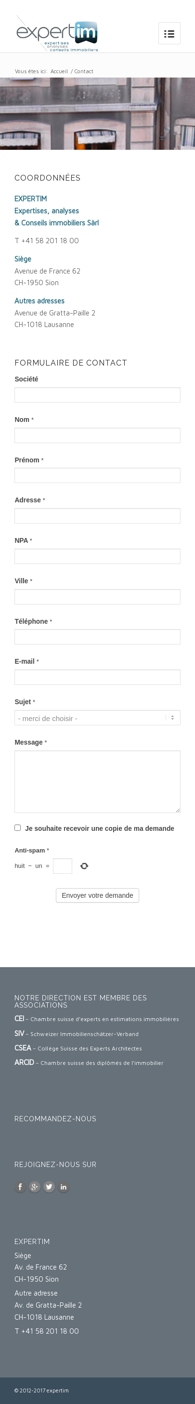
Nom (24, 419)
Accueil (59, 71)
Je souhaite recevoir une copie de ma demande (94, 828)
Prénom (28, 460)
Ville (23, 581)
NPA (23, 540)
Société (26, 379)
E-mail (26, 661)
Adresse (29, 500)
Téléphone (33, 621)
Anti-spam (31, 850)
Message (30, 742)
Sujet (24, 702)
